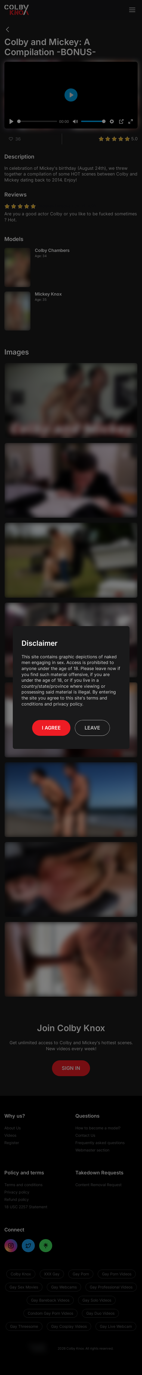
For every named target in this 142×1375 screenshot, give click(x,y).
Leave (92, 728)
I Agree (51, 728)
